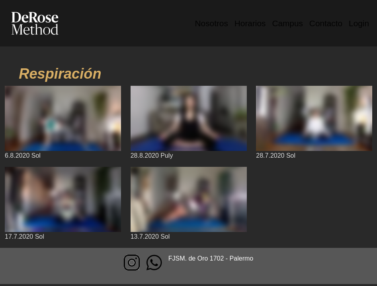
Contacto (325, 23)
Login (359, 23)
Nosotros (211, 23)
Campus (287, 23)
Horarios (250, 23)
